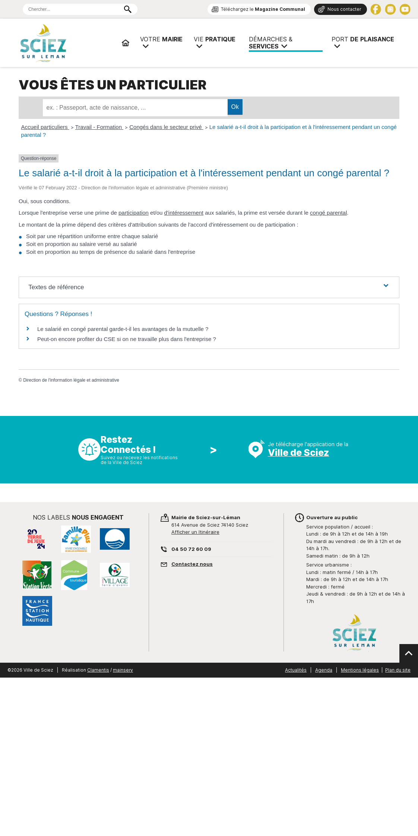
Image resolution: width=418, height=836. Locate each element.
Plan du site (398, 670)
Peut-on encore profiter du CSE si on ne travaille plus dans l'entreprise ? (126, 339)
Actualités (296, 670)
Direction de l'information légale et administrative (71, 380)
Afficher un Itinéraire (195, 532)
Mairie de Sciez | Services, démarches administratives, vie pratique (67, 42)
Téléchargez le (263, 9)
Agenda (323, 670)
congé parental (328, 212)
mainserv (123, 670)
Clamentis (98, 670)
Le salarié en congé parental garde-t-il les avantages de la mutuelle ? (122, 329)
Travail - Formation (99, 127)
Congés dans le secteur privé (166, 127)
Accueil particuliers (45, 127)
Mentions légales (360, 670)
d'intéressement (183, 212)
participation (133, 212)
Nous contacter (344, 9)
